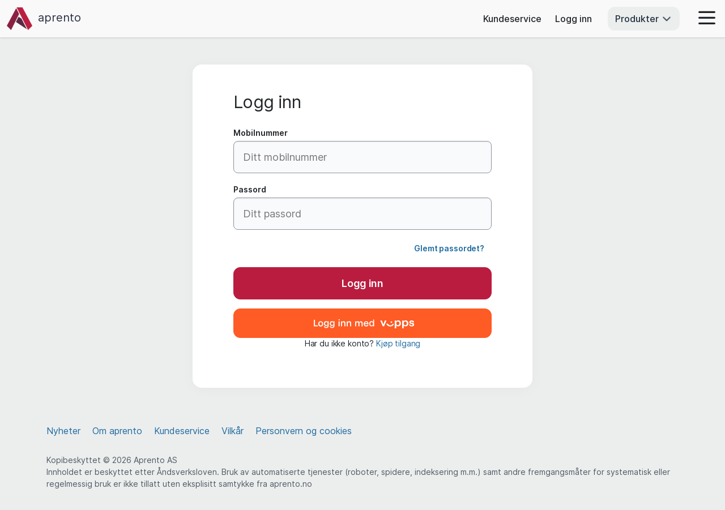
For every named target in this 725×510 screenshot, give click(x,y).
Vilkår (232, 430)
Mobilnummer (260, 133)
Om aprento (117, 430)
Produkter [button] (643, 18)
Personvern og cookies (303, 430)
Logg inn (573, 18)
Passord (249, 189)
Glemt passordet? (449, 248)
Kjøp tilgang (398, 343)
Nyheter (63, 430)
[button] (703, 18)
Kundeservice (512, 18)
